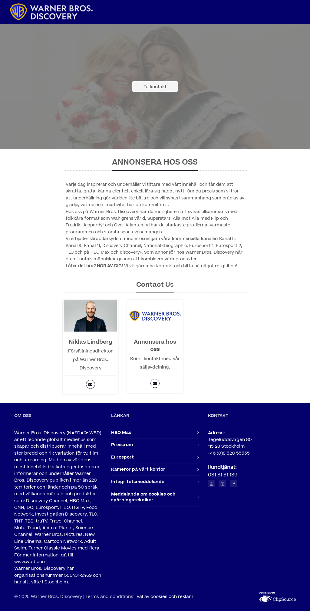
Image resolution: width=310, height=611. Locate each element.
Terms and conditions (109, 596)
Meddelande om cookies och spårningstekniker (143, 497)
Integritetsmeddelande (137, 482)
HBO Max (121, 432)
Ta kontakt (155, 87)
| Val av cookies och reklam (163, 596)
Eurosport (122, 457)
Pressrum (122, 445)
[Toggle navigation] (291, 10)
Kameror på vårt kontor (138, 469)
